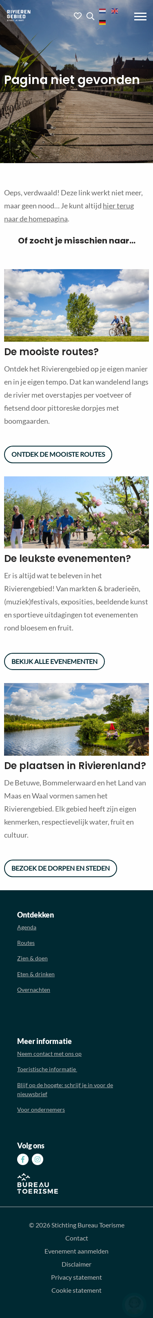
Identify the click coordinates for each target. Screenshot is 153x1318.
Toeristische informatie (47, 1069)
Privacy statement (76, 1277)
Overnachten (33, 989)
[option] (76, 307)
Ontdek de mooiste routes (58, 454)
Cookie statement (76, 1290)
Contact (76, 1238)
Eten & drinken (36, 974)
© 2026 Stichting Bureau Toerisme (76, 1225)
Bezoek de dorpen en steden (60, 868)
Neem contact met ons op (49, 1053)
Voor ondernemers (41, 1109)
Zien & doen (32, 958)
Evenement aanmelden (76, 1251)
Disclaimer (76, 1264)
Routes (26, 942)
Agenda (26, 927)
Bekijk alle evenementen (54, 661)
